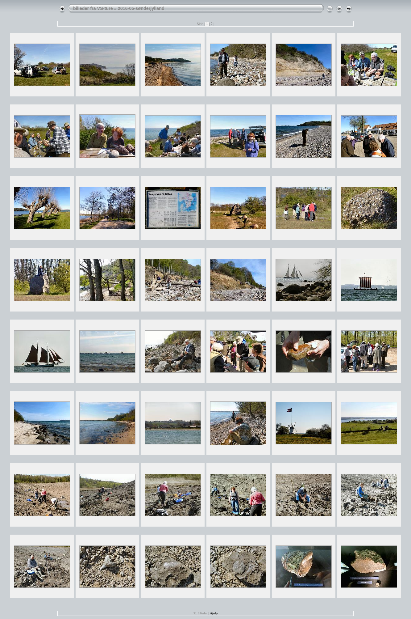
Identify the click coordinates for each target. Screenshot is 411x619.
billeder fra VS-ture (93, 8)
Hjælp (214, 613)
